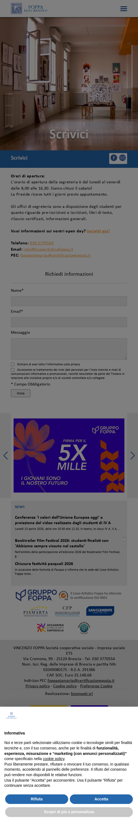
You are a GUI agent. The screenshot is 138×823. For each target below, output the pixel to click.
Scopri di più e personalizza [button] (69, 812)
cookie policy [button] (53, 759)
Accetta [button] (101, 799)
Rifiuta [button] (37, 799)
